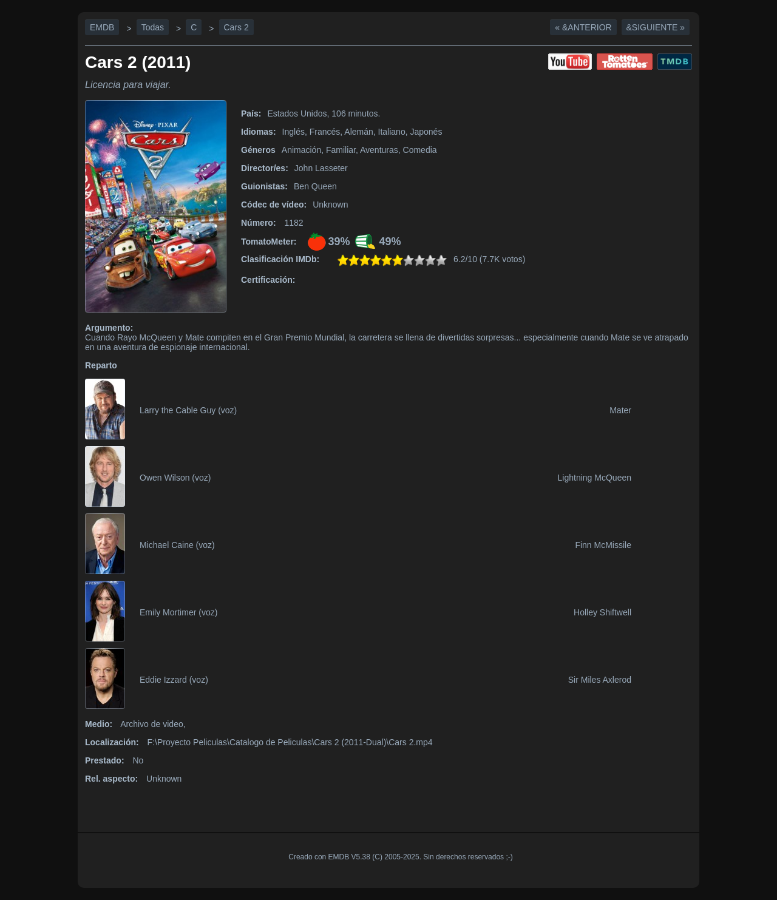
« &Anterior (583, 27)
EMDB (102, 27)
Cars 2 (236, 27)
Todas (152, 27)
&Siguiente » (655, 27)
